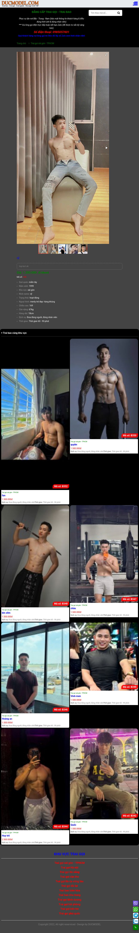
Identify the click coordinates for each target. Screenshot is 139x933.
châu (73, 608)
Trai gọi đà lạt (69, 885)
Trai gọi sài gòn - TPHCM (10, 492)
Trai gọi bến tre (69, 908)
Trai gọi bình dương (69, 899)
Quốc (73, 824)
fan (3, 495)
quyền (74, 444)
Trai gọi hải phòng (69, 904)
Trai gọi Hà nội (69, 867)
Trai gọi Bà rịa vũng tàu (69, 881)
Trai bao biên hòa (69, 890)
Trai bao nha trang (70, 895)
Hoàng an (7, 718)
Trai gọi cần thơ (69, 876)
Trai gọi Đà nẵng (69, 872)
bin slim (6, 612)
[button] (106, 54)
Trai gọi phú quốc (69, 913)
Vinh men (76, 696)
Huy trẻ (6, 835)
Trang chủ (21, 43)
